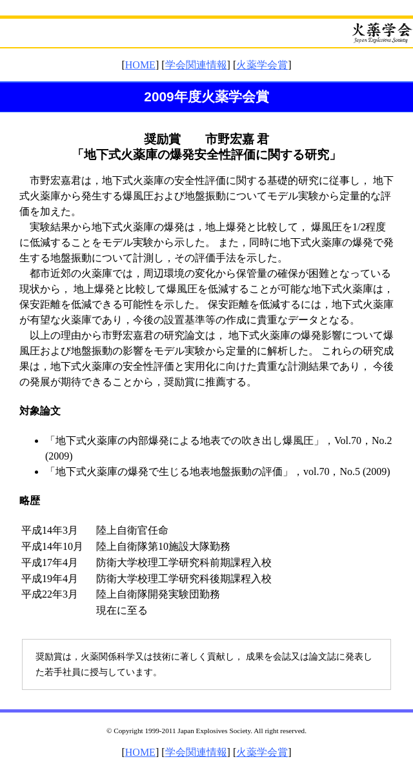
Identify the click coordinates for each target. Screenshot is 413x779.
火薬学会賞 (262, 64)
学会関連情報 (196, 64)
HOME (140, 64)
